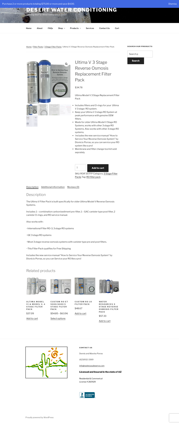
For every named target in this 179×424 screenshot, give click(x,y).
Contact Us (104, 28)
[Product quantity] (80, 167)
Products (75, 28)
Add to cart (98, 168)
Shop (61, 28)
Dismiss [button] (173, 4)
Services (90, 28)
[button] (66, 64)
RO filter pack (93, 177)
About (40, 28)
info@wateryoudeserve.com (91, 365)
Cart (117, 28)
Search (136, 60)
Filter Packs (38, 47)
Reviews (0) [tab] (73, 187)
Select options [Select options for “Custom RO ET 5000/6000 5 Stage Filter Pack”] (57, 318)
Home (28, 28)
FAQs (50, 28)
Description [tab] (32, 187)
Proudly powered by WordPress (39, 417)
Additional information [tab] (53, 187)
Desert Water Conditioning (71, 10)
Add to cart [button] (32, 318)
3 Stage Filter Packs (53, 47)
